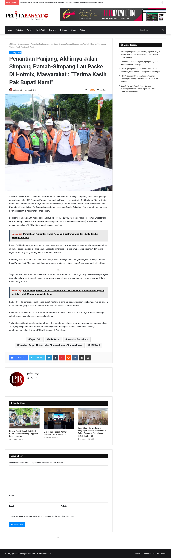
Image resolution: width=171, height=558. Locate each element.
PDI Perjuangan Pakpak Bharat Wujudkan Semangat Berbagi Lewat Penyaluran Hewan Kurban (139, 79)
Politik (29, 30)
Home (9, 30)
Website (64, 505)
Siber (163, 553)
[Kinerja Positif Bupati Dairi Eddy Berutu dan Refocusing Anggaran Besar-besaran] (24, 418)
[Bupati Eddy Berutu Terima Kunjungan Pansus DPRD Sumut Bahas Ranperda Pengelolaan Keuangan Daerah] (93, 416)
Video (82, 30)
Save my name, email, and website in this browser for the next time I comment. (43, 515)
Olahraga (63, 30)
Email (11, 505)
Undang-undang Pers (151, 553)
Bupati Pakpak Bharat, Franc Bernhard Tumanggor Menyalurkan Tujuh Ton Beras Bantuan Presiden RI (138, 89)
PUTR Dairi (94, 345)
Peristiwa (19, 30)
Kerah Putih (40, 30)
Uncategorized (23, 44)
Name (11, 495)
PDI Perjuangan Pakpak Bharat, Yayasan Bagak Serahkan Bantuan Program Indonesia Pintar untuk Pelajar (62, 2)
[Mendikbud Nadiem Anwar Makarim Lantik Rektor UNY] (59, 418)
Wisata (73, 30)
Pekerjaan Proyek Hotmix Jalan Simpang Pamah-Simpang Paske (50, 345)
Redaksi (138, 553)
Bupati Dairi (35, 339)
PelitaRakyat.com (44, 553)
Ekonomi (52, 30)
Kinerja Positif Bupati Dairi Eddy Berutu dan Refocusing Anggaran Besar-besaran (23, 433)
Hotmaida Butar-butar (77, 339)
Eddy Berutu (54, 339)
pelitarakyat (18, 90)
